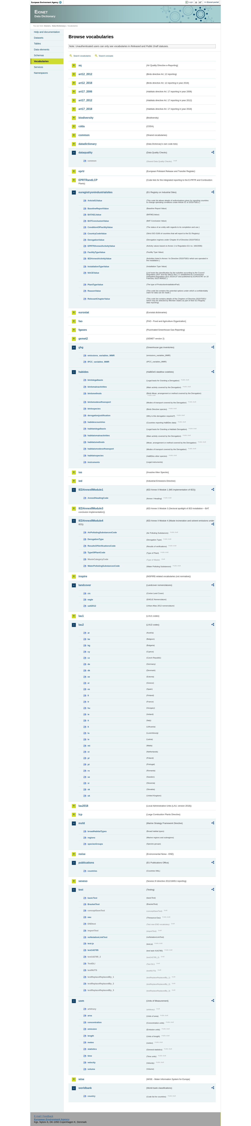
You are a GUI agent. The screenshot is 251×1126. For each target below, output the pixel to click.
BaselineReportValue (98, 208)
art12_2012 (85, 74)
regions (91, 837)
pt (89, 764)
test (80, 889)
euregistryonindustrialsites (95, 192)
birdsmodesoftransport (99, 402)
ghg (80, 347)
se (89, 777)
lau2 (81, 624)
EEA (47, 2)
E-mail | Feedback (43, 1116)
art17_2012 (85, 100)
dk (89, 670)
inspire (82, 576)
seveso (82, 881)
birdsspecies (94, 408)
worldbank (85, 1088)
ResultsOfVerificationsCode (102, 546)
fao (80, 321)
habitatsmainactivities (99, 435)
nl (88, 752)
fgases (82, 329)
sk (89, 789)
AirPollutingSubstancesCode (102, 532)
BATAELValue (94, 214)
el (88, 683)
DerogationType (95, 539)
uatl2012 (92, 606)
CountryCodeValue (97, 233)
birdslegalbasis (95, 380)
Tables (37, 43)
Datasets (38, 37)
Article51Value (95, 200)
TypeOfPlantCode (96, 552)
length (91, 1036)
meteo (91, 1042)
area (90, 1015)
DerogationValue (96, 240)
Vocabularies (41, 61)
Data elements (41, 49)
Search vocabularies (82, 56)
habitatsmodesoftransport (101, 449)
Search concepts (106, 56)
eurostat (83, 312)
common (84, 135)
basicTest (92, 898)
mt (89, 745)
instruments (94, 462)
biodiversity (85, 117)
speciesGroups (95, 844)
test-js (91, 943)
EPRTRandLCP (88, 180)
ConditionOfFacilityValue (100, 227)
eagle (90, 599)
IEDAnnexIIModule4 (90, 520)
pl (88, 758)
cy (89, 651)
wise (81, 1079)
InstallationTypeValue (98, 266)
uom (81, 1000)
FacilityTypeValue (96, 252)
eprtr (81, 171)
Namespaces (41, 73)
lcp (80, 814)
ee (89, 677)
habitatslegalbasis (97, 428)
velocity (92, 1062)
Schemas (39, 55)
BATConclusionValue (98, 221)
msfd (81, 823)
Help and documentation (47, 32)
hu (89, 708)
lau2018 (83, 805)
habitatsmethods (96, 442)
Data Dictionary (58, 26)
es (89, 689)
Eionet (47, 26)
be (89, 639)
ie (88, 714)
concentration (95, 1022)
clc (89, 593)
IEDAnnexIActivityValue (99, 258)
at (88, 633)
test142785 (93, 950)
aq (80, 65)
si (88, 783)
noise (81, 854)
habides (83, 371)
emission (92, 1029)
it (88, 720)
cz (89, 658)
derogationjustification (99, 415)
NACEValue (93, 273)
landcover (84, 585)
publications (86, 862)
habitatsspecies (95, 455)
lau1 (81, 616)
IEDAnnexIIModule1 (90, 489)
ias (80, 472)
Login (190, 2)
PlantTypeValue (95, 284)
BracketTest (94, 904)
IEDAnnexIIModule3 (90, 508)
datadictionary (87, 143)
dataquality (85, 152)
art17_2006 (85, 91)
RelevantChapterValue (99, 299)
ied (80, 480)
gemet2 (83, 338)
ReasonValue (94, 291)
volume (91, 1069)
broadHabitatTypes (97, 831)
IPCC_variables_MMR (98, 362)
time (90, 1056)
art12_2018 (85, 83)
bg (89, 645)
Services (38, 67)
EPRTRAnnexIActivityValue (101, 246)
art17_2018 (85, 109)
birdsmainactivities (97, 387)
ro (89, 770)
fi (88, 695)
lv (88, 739)
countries (92, 871)
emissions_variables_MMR (101, 355)
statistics (92, 1049)
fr (88, 702)
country (91, 1096)
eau (89, 917)
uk (89, 795)
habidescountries (96, 422)
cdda (81, 126)
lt (88, 727)
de (89, 664)
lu (88, 733)
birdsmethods (95, 393)
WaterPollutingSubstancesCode (104, 566)
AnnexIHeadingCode (98, 498)
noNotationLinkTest (97, 937)
